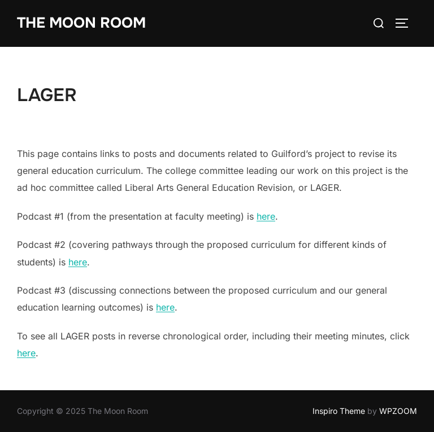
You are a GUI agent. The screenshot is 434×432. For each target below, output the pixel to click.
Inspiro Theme (339, 411)
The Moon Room (81, 23)
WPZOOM (398, 411)
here (266, 216)
